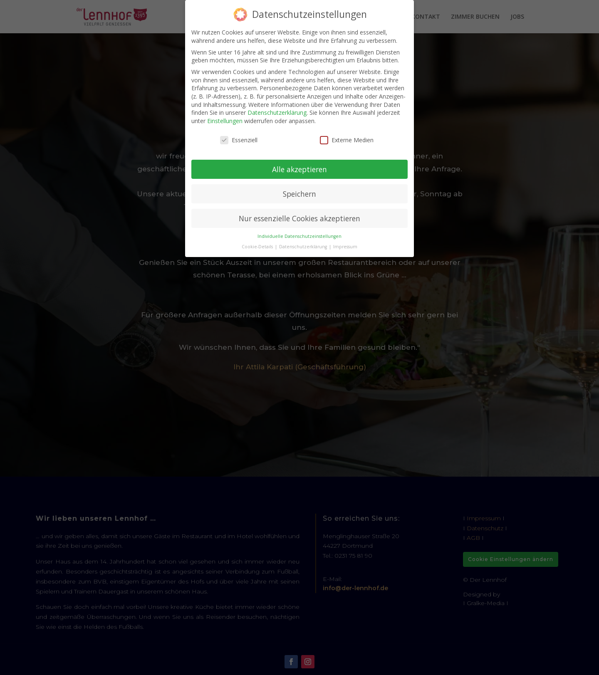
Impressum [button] (345, 247)
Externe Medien (347, 140)
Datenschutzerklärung (277, 112)
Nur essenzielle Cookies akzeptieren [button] (299, 218)
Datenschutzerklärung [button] (303, 247)
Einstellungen (225, 121)
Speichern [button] (299, 194)
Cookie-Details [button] (258, 247)
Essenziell (238, 140)
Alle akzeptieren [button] (299, 169)
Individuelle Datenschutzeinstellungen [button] (299, 236)
